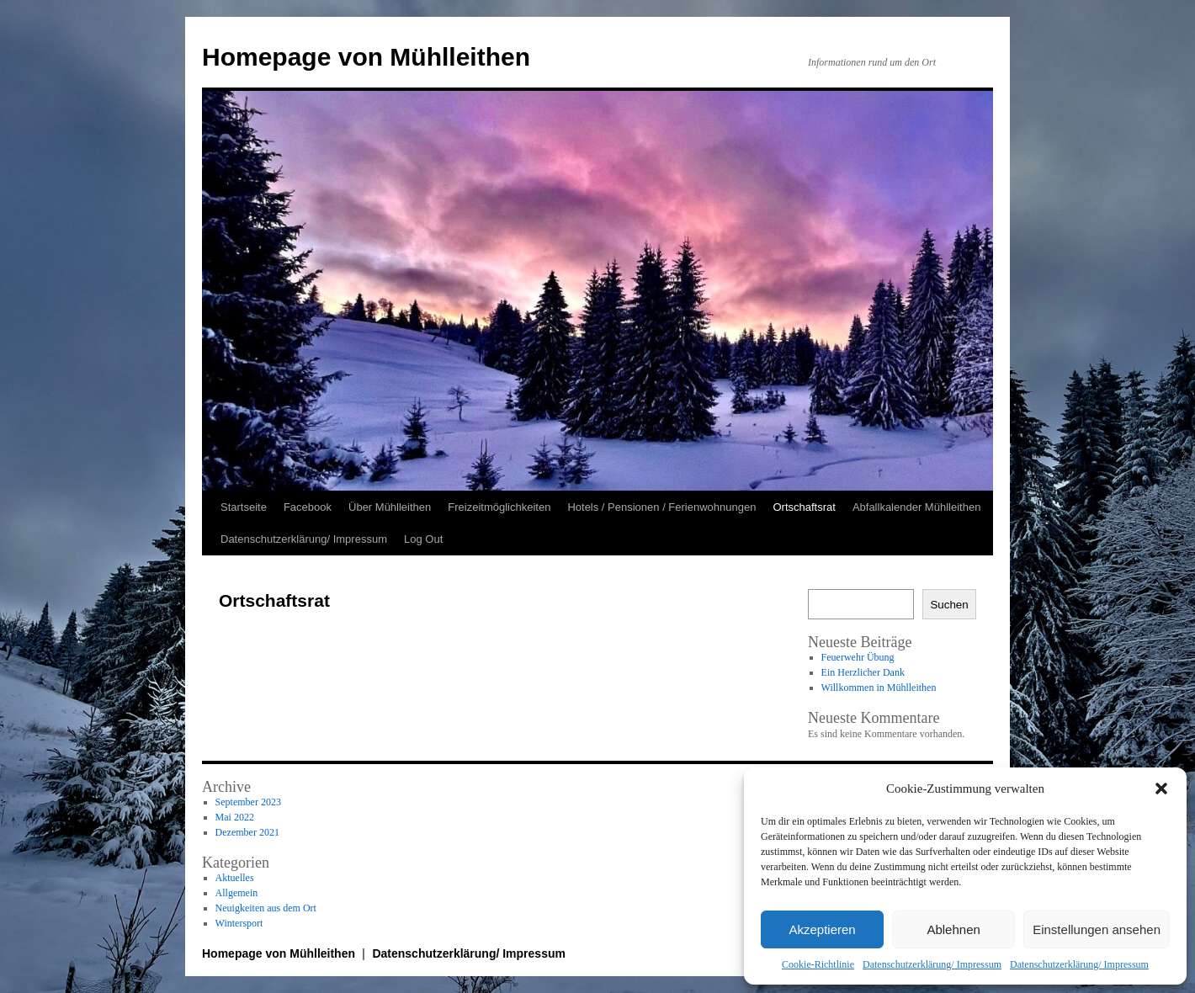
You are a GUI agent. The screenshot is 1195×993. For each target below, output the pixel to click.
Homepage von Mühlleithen (366, 57)
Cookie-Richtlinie (818, 964)
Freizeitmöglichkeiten (499, 507)
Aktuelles (234, 878)
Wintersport (239, 923)
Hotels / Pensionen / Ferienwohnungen (661, 507)
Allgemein (236, 893)
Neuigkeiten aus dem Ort (265, 908)
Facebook (308, 507)
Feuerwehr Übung (858, 657)
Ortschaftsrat (804, 507)
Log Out (423, 539)
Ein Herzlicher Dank (863, 672)
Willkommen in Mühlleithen (879, 687)
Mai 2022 (234, 817)
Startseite (243, 507)
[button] (1161, 788)
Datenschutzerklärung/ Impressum (932, 964)
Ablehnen (953, 929)
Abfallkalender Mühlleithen (916, 507)
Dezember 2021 (247, 832)
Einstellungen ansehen (1096, 929)
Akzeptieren (822, 929)
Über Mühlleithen (389, 507)
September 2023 (248, 802)
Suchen (949, 604)
